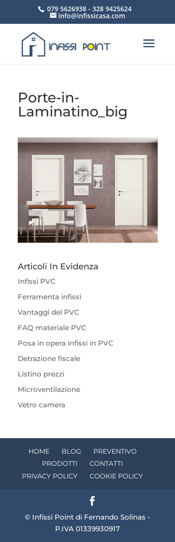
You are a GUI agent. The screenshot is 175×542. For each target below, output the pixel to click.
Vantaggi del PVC (48, 312)
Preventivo (115, 451)
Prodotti (59, 463)
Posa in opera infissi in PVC (65, 343)
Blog (71, 451)
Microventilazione (49, 389)
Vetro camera (41, 404)
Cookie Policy (116, 476)
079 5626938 (66, 8)
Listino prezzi (41, 373)
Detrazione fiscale (49, 358)
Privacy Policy (49, 476)
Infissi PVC (37, 281)
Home (38, 451)
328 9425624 (112, 8)
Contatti (106, 463)
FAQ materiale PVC (52, 327)
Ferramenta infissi (49, 296)
